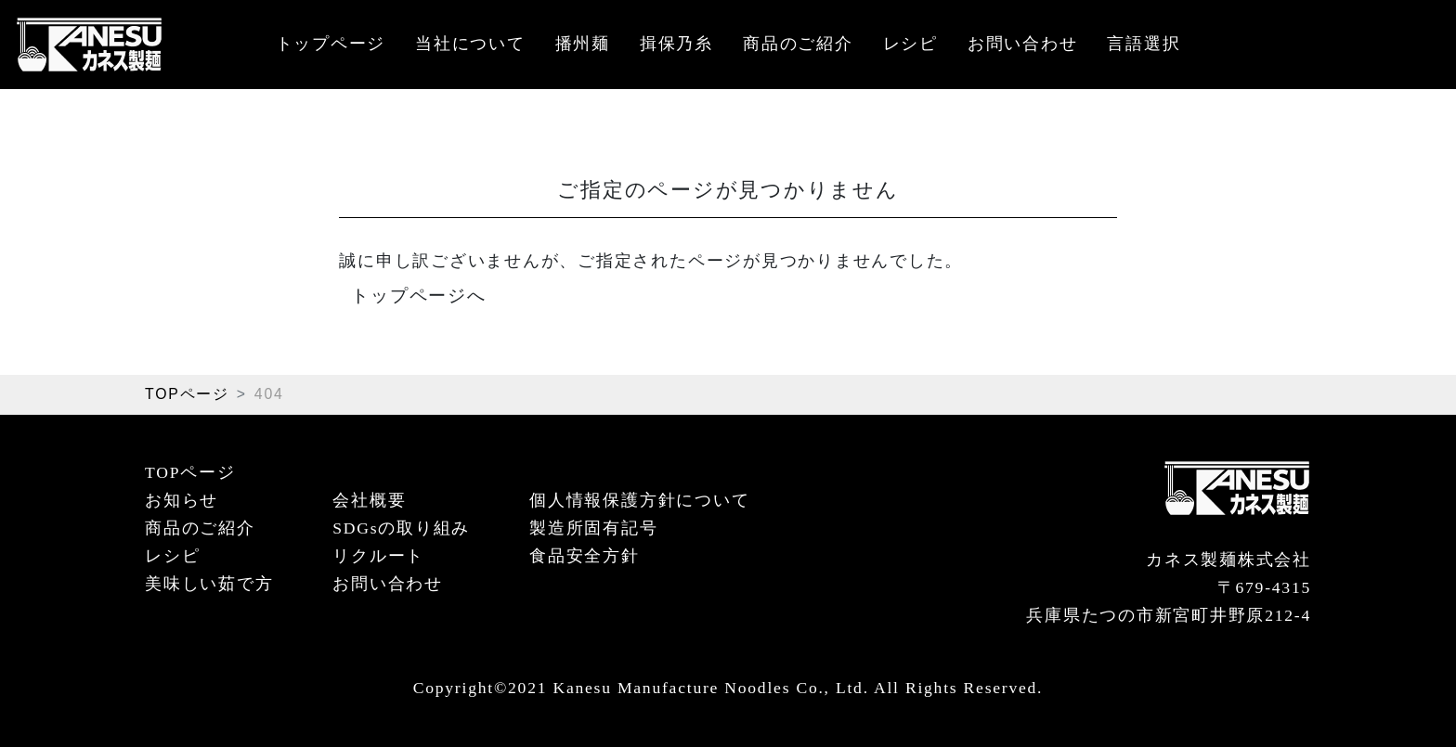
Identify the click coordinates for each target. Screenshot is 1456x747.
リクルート (378, 556)
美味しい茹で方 (209, 583)
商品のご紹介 (798, 43)
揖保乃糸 (676, 43)
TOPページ (187, 394)
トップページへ (418, 295)
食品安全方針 (584, 556)
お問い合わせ (1023, 43)
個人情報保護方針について (639, 500)
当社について (470, 43)
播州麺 (582, 43)
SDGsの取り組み (401, 528)
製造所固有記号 (593, 528)
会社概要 (369, 500)
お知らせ (181, 500)
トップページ (331, 43)
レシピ (910, 43)
